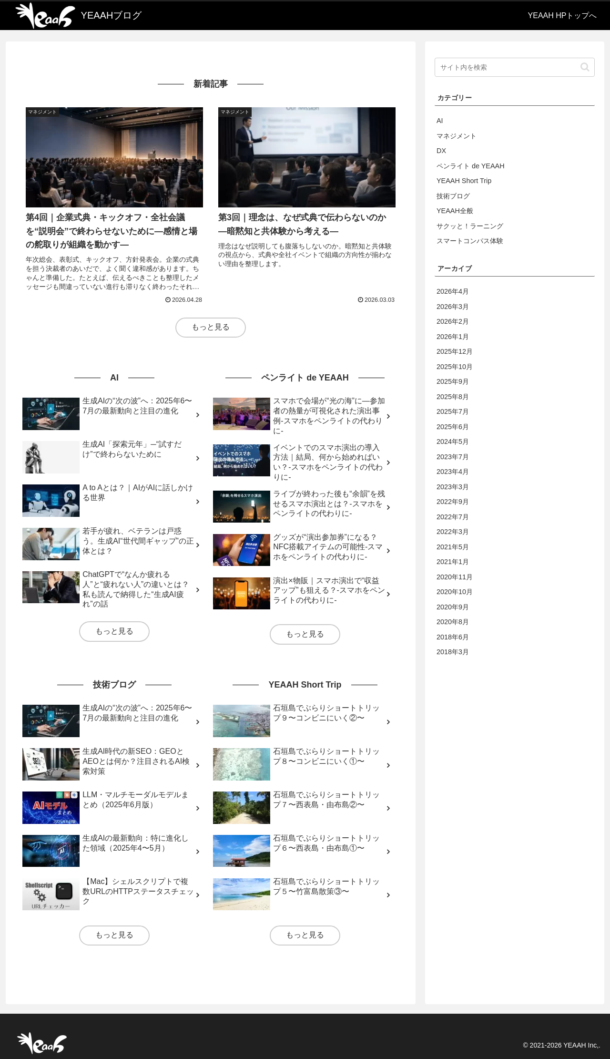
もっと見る (211, 327)
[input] (515, 67)
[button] (585, 67)
